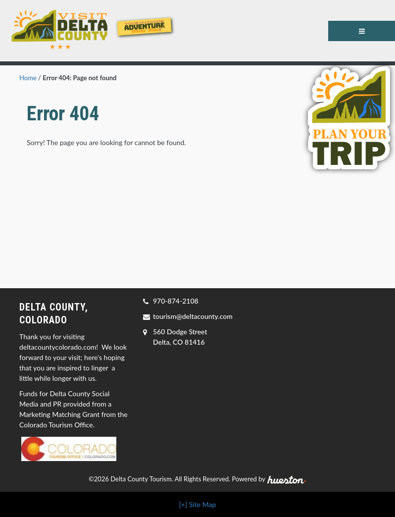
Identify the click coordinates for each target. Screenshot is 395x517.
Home (28, 78)
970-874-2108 (175, 301)
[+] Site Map (197, 504)
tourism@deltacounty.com (193, 316)
